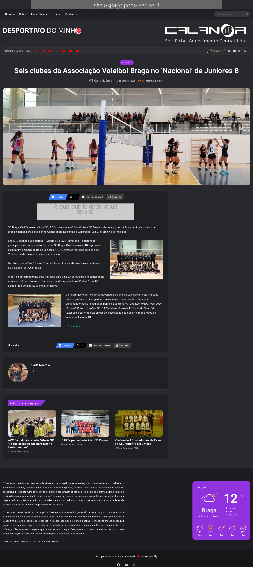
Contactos (71, 14)
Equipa (56, 14)
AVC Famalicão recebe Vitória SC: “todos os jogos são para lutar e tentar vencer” (31, 442)
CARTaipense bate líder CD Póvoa (84, 438)
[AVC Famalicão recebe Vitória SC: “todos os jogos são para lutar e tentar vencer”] (32, 421)
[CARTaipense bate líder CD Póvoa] (85, 421)
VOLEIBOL (126, 62)
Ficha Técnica (39, 14)
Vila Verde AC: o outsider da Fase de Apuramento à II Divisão (138, 440)
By (155, 554)
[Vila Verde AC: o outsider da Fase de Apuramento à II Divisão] (139, 421)
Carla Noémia (104, 80)
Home (8, 14)
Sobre (22, 14)
